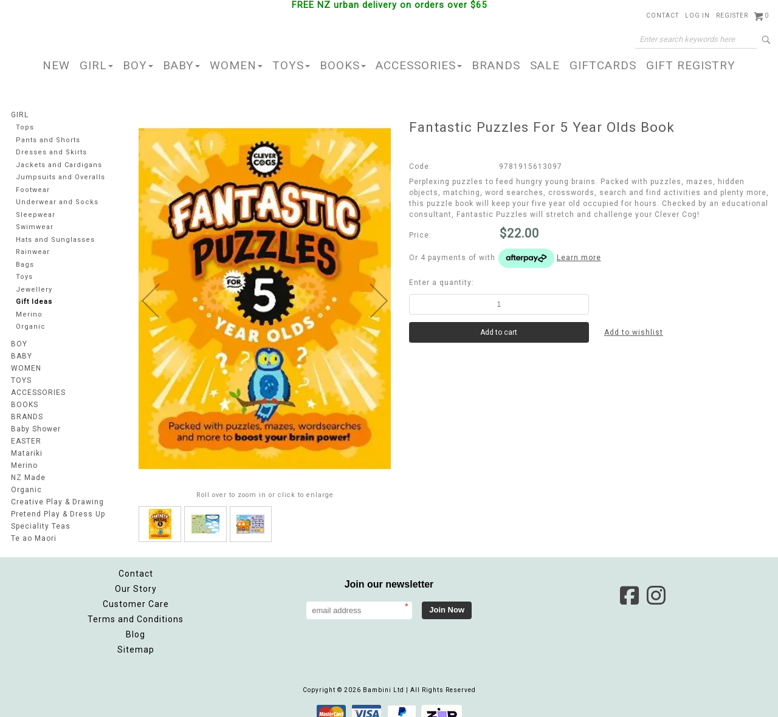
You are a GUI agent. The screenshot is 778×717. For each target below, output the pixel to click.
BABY (181, 65)
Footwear (33, 190)
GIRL (96, 65)
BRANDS (496, 65)
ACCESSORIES (419, 65)
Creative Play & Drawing (57, 502)
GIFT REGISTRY (690, 65)
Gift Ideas (34, 302)
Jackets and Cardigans (59, 165)
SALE (545, 65)
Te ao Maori (34, 538)
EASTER (26, 441)
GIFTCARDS (603, 65)
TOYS (291, 65)
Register (732, 15)
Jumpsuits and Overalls (60, 177)
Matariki (27, 453)
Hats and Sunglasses (55, 240)
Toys (24, 277)
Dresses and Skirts (51, 152)
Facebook (629, 583)
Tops (25, 127)
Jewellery (34, 289)
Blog (135, 622)
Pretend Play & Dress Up (58, 514)
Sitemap (135, 637)
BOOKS (343, 65)
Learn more (579, 257)
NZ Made (28, 477)
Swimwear (34, 227)
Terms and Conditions (136, 607)
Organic (31, 327)
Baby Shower (36, 429)
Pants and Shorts (48, 140)
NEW (56, 65)
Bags (25, 265)
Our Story (136, 576)
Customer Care (136, 592)
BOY (138, 65)
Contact (662, 15)
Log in (697, 15)
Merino (29, 314)
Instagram (656, 583)
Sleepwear (35, 215)
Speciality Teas (41, 526)
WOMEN (236, 65)
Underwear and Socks (57, 202)
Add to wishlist (633, 332)
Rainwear (33, 252)
